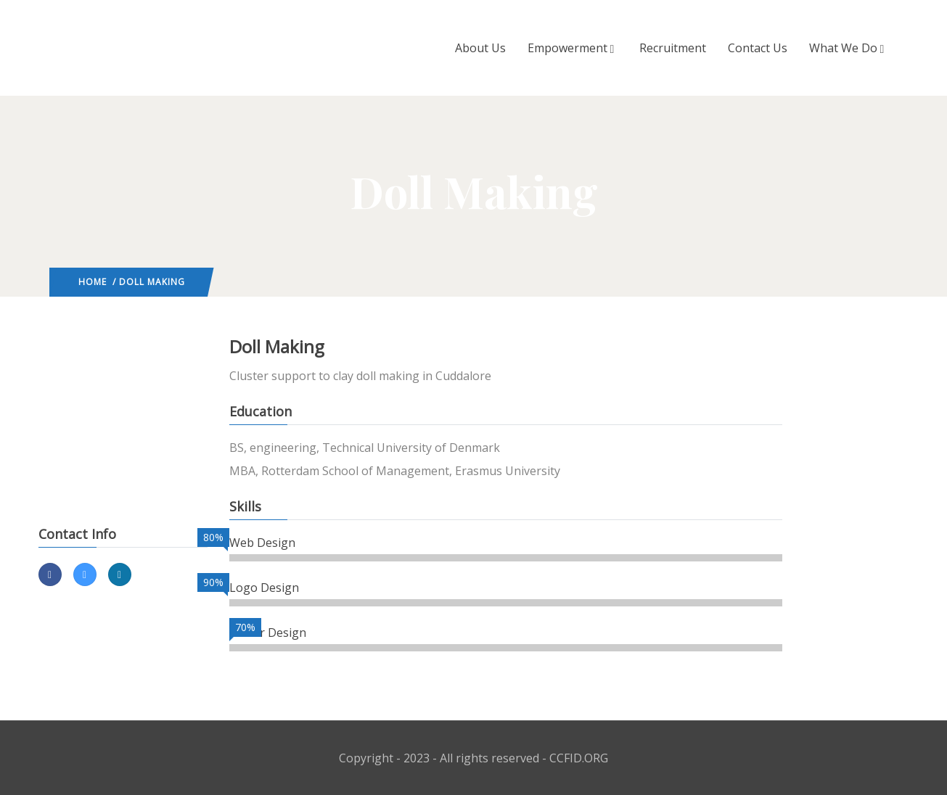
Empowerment (573, 48)
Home (92, 282)
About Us (480, 48)
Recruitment (672, 48)
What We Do (848, 48)
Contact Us (757, 48)
